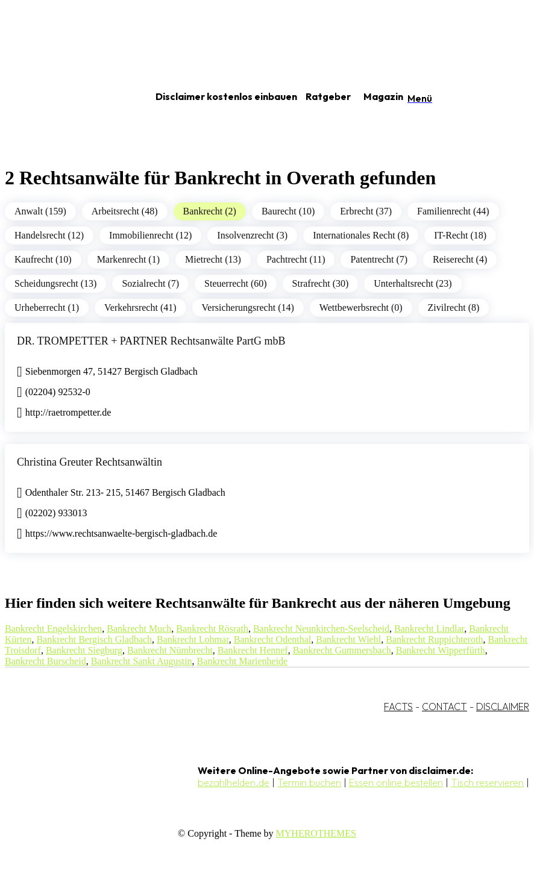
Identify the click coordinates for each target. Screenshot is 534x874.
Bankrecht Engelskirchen (53, 628)
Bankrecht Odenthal (272, 639)
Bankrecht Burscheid (45, 661)
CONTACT (444, 707)
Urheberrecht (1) (46, 307)
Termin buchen (309, 782)
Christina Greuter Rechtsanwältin (89, 462)
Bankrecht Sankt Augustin (141, 661)
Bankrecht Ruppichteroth (434, 639)
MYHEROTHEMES (316, 833)
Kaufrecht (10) (43, 259)
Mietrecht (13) (213, 259)
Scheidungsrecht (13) (55, 283)
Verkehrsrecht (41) (140, 307)
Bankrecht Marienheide (242, 661)
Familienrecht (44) (453, 211)
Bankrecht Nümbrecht (170, 650)
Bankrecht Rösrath (212, 628)
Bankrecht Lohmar (193, 639)
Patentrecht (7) (378, 259)
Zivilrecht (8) (454, 307)
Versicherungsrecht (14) (248, 307)
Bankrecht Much (139, 628)
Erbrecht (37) (366, 211)
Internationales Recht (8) (361, 235)
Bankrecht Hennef (253, 650)
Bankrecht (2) (209, 211)
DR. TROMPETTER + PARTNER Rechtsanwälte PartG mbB (151, 341)
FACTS (398, 707)
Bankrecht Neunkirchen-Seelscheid (321, 628)
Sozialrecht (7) (150, 283)
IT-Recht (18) (460, 235)
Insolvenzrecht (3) (252, 235)
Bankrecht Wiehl (348, 639)
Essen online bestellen (396, 782)
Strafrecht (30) (320, 283)
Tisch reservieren (487, 782)
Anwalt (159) (40, 211)
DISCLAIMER (502, 707)
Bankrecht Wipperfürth (440, 650)
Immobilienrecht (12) (150, 235)
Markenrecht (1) (128, 259)
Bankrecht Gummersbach (342, 650)
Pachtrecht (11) (295, 259)
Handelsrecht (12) (49, 235)
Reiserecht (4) (460, 259)
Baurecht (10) (288, 211)
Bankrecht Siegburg (84, 650)
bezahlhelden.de (233, 782)
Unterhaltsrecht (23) (412, 283)
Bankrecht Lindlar (429, 628)
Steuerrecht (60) (235, 283)
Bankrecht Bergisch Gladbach (94, 639)
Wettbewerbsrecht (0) (361, 307)
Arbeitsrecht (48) (125, 211)
